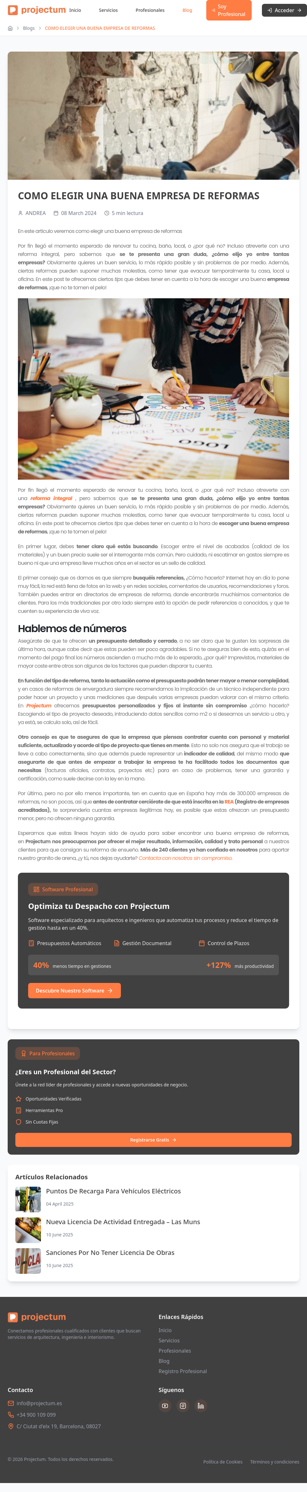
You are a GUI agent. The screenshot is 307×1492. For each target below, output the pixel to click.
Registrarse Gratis (153, 1140)
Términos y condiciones (274, 1462)
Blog (187, 10)
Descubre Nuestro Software (74, 990)
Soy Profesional (228, 10)
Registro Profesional (183, 1371)
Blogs (29, 28)
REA (228, 801)
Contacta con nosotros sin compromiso (185, 858)
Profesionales (150, 10)
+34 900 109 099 (36, 1414)
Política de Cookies (223, 1462)
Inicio (75, 10)
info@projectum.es (39, 1403)
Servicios (108, 10)
